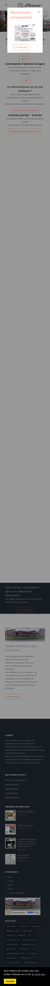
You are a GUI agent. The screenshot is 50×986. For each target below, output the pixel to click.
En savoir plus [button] (38, 974)
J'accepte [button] (10, 981)
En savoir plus (21, 47)
